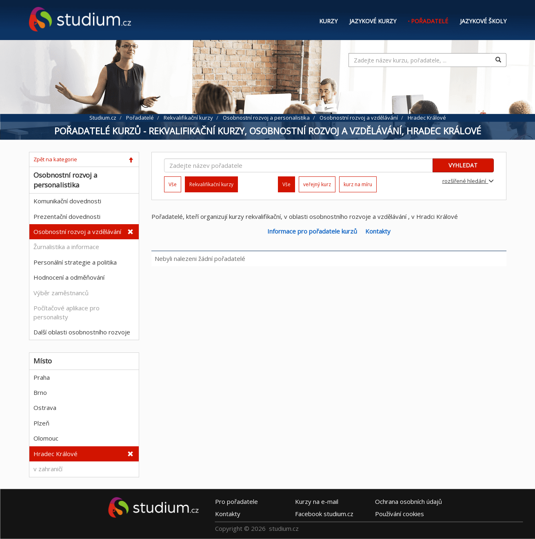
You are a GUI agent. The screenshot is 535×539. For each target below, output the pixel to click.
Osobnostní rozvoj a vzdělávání (77, 231)
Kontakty (378, 231)
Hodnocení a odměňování (68, 277)
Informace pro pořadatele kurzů (312, 231)
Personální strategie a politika (75, 262)
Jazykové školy (483, 21)
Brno (40, 392)
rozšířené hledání (468, 181)
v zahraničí (47, 469)
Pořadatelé (429, 21)
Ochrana (408, 501)
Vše (173, 184)
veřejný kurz (317, 184)
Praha (41, 377)
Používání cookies (399, 514)
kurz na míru (358, 184)
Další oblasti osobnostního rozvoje (81, 332)
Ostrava (44, 407)
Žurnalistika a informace (66, 247)
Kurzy (328, 21)
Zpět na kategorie (55, 159)
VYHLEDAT (462, 165)
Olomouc (45, 438)
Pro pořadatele (236, 501)
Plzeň (41, 423)
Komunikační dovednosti (67, 201)
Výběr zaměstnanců (61, 293)
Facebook (324, 514)
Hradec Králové (55, 454)
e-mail (316, 501)
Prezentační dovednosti (66, 216)
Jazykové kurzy (372, 21)
